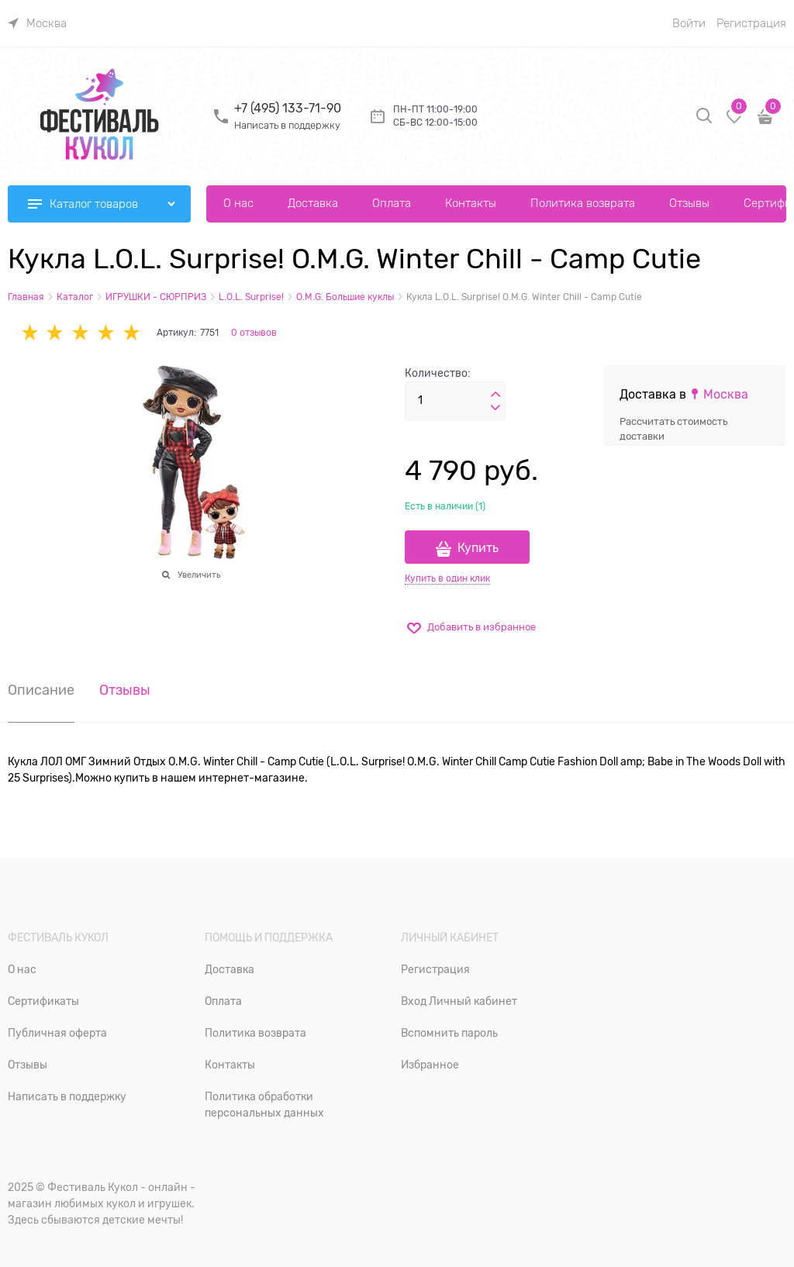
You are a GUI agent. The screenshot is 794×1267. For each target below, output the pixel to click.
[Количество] (455, 400)
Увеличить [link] (199, 574)
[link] (37, 23)
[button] (495, 394)
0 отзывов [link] (254, 332)
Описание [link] (41, 690)
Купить (478, 548)
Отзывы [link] (124, 690)
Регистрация (751, 23)
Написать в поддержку (287, 125)
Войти (689, 23)
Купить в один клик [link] (447, 578)
